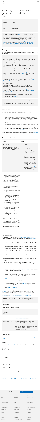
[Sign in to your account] (38, 1)
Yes (22, 391)
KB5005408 (22, 129)
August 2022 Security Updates (19, 133)
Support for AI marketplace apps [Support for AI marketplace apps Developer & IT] (18, 419)
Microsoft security (24, 378)
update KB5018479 (33, 174)
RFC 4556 (31, 125)
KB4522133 (24, 73)
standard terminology (12, 344)
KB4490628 (25, 267)
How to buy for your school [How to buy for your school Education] (30, 404)
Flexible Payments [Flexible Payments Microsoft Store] (16, 409)
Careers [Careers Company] (28, 414)
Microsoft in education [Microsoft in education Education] (30, 397)
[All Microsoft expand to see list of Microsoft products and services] (1, 1)
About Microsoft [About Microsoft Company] (29, 415)
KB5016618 (6, 301)
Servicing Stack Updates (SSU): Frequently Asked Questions (20, 295)
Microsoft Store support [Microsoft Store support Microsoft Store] (17, 400)
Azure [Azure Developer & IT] (15, 414)
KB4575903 (24, 283)
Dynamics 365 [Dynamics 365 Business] (3, 417)
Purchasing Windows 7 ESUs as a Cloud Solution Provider (15, 92)
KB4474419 (16, 273)
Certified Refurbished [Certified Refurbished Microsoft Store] (17, 405)
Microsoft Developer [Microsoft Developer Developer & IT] (16, 415)
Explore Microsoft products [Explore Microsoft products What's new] (4, 407)
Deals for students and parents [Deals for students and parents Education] (31, 407)
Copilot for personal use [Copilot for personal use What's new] (4, 404)
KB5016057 (4, 291)
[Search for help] (4, 1)
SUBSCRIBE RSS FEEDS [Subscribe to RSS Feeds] (7, 351)
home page (14, 104)
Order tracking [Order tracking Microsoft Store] (16, 404)
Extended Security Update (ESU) (22, 72)
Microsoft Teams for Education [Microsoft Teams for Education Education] (31, 400)
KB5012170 (20, 34)
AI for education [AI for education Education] (29, 409)
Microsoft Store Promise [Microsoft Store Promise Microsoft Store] (17, 407)
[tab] (5, 367)
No (29, 391)
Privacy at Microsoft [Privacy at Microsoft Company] (29, 419)
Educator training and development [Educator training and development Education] (31, 405)
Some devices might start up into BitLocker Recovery (17, 43)
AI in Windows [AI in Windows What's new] (3, 405)
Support (2, 3)
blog (34, 166)
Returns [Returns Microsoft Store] (15, 402)
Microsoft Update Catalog (24, 269)
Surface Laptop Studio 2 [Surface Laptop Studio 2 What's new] (4, 400)
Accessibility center (33, 378)
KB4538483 (19, 282)
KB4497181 (28, 76)
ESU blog (16, 96)
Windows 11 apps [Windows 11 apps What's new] (3, 409)
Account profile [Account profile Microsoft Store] (16, 397)
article (28, 102)
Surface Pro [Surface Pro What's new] (2, 397)
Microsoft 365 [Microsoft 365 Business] (3, 419)
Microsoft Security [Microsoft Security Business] (3, 415)
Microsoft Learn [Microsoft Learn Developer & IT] (16, 417)
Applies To (4, 16)
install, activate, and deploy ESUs (23, 89)
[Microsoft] (20, 0)
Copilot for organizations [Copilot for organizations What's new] (4, 402)
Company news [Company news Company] (29, 417)
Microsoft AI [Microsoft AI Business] (2, 414)
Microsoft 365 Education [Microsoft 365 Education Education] (30, 402)
